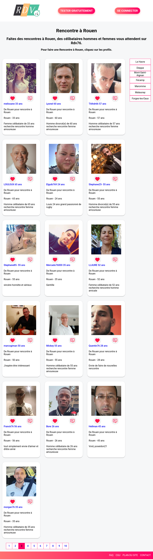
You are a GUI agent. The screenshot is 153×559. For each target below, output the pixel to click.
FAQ (111, 555)
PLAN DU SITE (130, 555)
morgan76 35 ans (13, 507)
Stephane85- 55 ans (14, 265)
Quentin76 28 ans (98, 345)
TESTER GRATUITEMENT (76, 10)
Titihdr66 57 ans (97, 103)
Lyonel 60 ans (53, 103)
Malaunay (140, 92)
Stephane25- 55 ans (99, 184)
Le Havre (140, 61)
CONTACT (145, 555)
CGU (118, 555)
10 (65, 546)
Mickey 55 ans (54, 345)
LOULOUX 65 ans (13, 184)
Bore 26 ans (52, 426)
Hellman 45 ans (97, 426)
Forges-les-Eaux (140, 98)
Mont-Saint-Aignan (140, 74)
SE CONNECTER (127, 10)
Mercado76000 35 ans (58, 265)
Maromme (140, 86)
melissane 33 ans (13, 103)
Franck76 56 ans (12, 426)
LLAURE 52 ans (97, 265)
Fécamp (140, 80)
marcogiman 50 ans (14, 345)
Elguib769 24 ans (55, 184)
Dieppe (140, 67)
